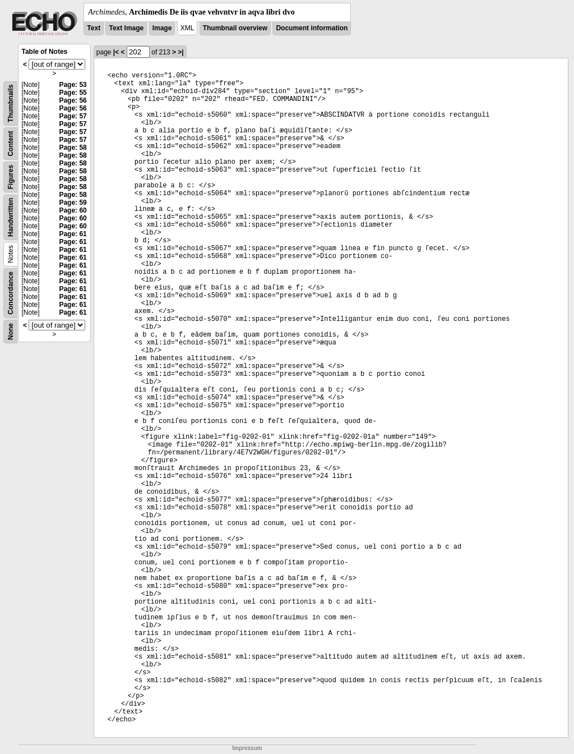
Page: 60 (72, 210)
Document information (312, 28)
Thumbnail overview (235, 28)
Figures (11, 177)
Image (162, 28)
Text (93, 28)
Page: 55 (72, 92)
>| (180, 52)
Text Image (126, 28)
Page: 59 (72, 202)
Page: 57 (72, 116)
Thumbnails (11, 103)
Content (11, 143)
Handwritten (11, 217)
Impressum (247, 748)
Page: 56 (72, 100)
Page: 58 (72, 147)
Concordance (11, 293)
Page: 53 (72, 85)
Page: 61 (72, 234)
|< (116, 52)
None (11, 331)
